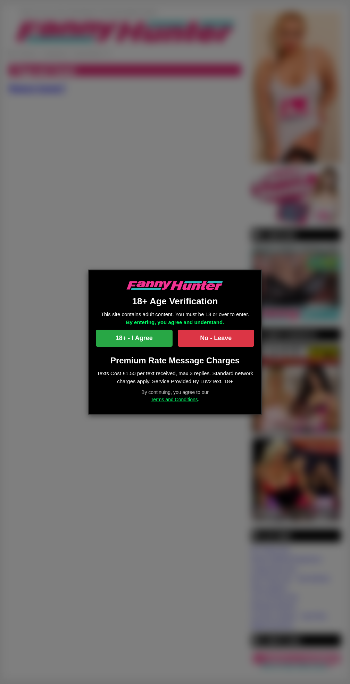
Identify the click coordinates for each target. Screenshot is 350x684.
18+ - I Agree (134, 338)
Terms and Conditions (174, 399)
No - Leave (216, 338)
